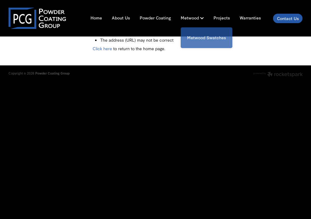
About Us (121, 18)
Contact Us (288, 18)
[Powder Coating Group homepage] (38, 18)
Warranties (250, 18)
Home (96, 18)
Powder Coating (155, 18)
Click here (102, 48)
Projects (222, 18)
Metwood (192, 18)
